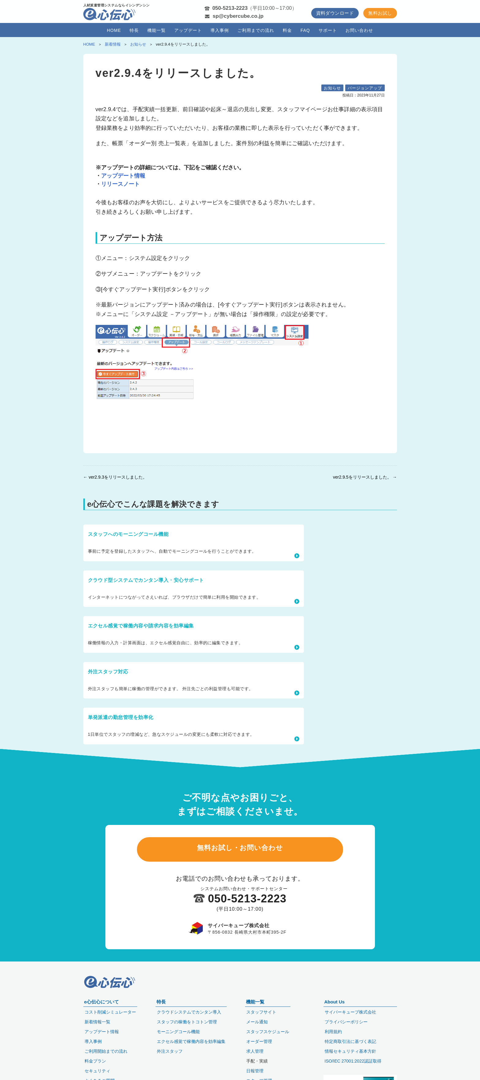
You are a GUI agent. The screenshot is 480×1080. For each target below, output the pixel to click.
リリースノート (120, 184)
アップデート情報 (123, 176)
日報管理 (254, 1069)
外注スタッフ (170, 1050)
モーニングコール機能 (178, 1030)
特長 (134, 30)
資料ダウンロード (335, 13)
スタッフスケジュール (267, 1030)
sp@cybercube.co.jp (238, 16)
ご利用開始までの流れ (106, 1050)
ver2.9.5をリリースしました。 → (365, 477)
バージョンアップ (365, 88)
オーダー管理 (259, 1040)
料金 (287, 30)
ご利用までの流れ (255, 30)
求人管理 (254, 1050)
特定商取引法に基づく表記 (350, 1040)
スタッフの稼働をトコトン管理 (187, 1020)
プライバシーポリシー (346, 1020)
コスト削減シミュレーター (110, 1011)
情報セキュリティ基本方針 (350, 1050)
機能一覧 (156, 30)
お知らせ (332, 88)
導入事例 (219, 30)
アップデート (188, 30)
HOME (114, 30)
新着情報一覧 (97, 1020)
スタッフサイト (261, 1011)
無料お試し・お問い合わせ (240, 737)
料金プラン (95, 1060)
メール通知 (257, 1020)
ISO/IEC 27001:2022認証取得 (353, 1060)
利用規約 (333, 1030)
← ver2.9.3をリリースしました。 (115, 477)
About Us (334, 1000)
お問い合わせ (359, 30)
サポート (328, 30)
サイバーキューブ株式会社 (350, 1011)
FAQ (305, 30)
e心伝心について (101, 1000)
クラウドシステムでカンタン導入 (189, 1011)
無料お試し (380, 13)
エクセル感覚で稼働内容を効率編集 (191, 1040)
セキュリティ (97, 1069)
